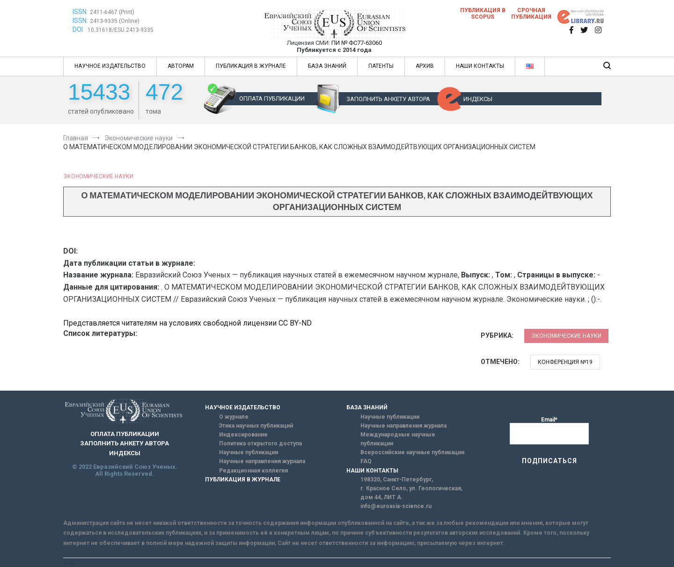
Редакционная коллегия (253, 470)
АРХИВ (425, 66)
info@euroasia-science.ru (396, 506)
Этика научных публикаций (256, 425)
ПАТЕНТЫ (381, 66)
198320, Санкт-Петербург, (396, 479)
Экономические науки (98, 176)
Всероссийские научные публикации (412, 452)
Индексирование (243, 434)
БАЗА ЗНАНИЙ (327, 66)
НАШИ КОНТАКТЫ (480, 66)
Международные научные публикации (397, 439)
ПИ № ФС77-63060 (356, 42)
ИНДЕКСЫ (477, 98)
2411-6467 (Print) (112, 12)
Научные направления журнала (262, 461)
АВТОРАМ (181, 66)
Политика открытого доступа (260, 443)
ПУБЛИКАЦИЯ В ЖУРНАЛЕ (251, 66)
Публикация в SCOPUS (483, 13)
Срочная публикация (531, 13)
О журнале (234, 417)
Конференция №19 (565, 362)
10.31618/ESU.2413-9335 (121, 30)
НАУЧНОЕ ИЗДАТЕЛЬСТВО (110, 66)
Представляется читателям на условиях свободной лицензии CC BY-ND (187, 323)
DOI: (79, 29)
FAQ (366, 461)
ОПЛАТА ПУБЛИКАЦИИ (272, 98)
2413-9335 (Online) (114, 21)
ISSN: (80, 11)
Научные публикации (248, 452)
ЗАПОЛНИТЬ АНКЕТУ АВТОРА (388, 98)
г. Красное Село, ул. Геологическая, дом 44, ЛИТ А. (411, 493)
